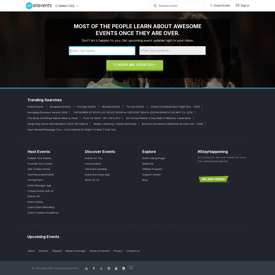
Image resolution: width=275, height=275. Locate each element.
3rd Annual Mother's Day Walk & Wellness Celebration (158, 118)
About (31, 250)
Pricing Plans (35, 179)
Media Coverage (75, 250)
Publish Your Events (39, 158)
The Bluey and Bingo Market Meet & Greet (52, 118)
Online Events (35, 106)
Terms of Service (99, 250)
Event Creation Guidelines (43, 212)
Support (57, 250)
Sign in (242, 5)
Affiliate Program (152, 168)
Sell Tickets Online (39, 168)
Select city (66, 6)
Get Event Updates (96, 168)
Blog (144, 179)
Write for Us (92, 179)
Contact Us (133, 250)
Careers (43, 250)
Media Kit (147, 163)
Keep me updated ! (134, 65)
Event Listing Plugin (153, 158)
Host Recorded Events (41, 174)
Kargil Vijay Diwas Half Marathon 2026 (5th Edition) (57, 123)
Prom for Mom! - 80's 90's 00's (101, 118)
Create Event (219, 5)
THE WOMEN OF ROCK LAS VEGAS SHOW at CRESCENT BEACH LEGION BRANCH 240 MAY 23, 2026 (133, 112)
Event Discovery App (97, 174)
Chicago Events (86, 106)
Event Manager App (39, 185)
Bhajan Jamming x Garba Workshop (115, 123)
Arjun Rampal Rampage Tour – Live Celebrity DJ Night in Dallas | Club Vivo (71, 129)
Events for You (93, 158)
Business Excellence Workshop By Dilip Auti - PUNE (172, 123)
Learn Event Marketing (41, 207)
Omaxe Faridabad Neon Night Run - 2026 (175, 106)
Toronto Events (135, 106)
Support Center (151, 174)
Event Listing (35, 201)
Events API (34, 196)
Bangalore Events (60, 106)
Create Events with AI (40, 190)
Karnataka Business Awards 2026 (47, 112)
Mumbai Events (111, 106)
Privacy (118, 250)
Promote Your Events (40, 163)
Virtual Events (93, 163)
